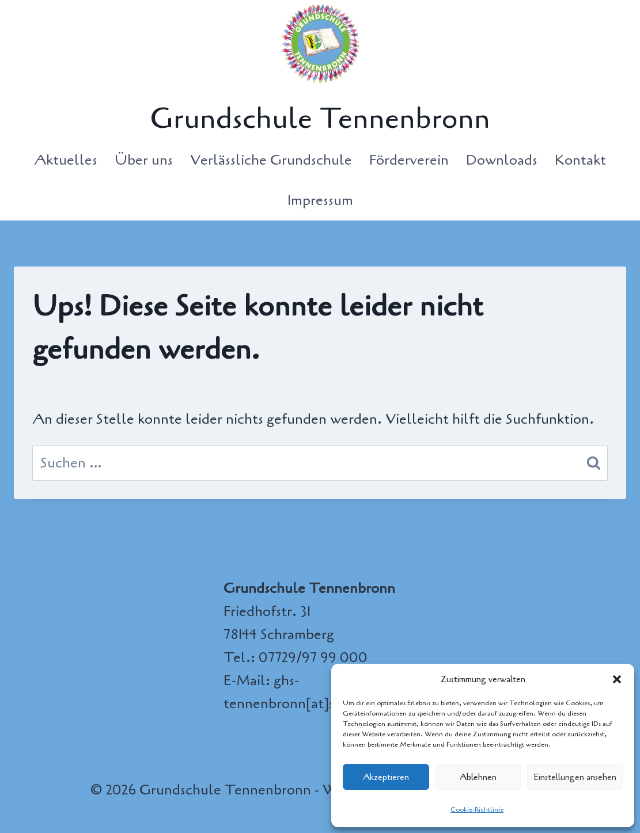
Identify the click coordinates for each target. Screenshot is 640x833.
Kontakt (580, 160)
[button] (617, 679)
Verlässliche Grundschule (271, 160)
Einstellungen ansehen (574, 777)
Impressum (320, 200)
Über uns (144, 160)
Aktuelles (65, 160)
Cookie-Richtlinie (476, 809)
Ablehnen (478, 777)
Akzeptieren (386, 777)
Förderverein (409, 160)
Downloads (501, 160)
